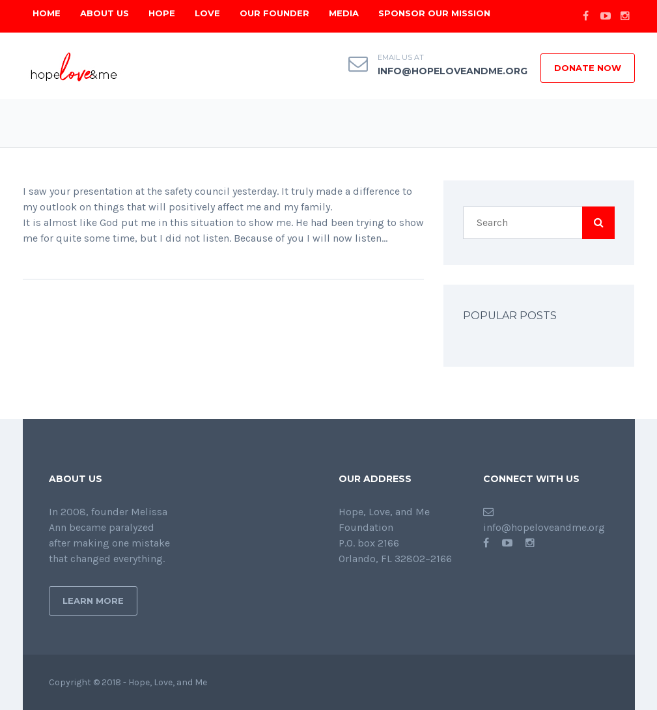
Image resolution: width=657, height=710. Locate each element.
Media (344, 13)
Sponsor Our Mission (434, 13)
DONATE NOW (587, 68)
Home (47, 13)
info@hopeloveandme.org (452, 71)
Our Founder (274, 13)
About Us (104, 13)
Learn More (93, 600)
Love (207, 13)
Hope (161, 13)
